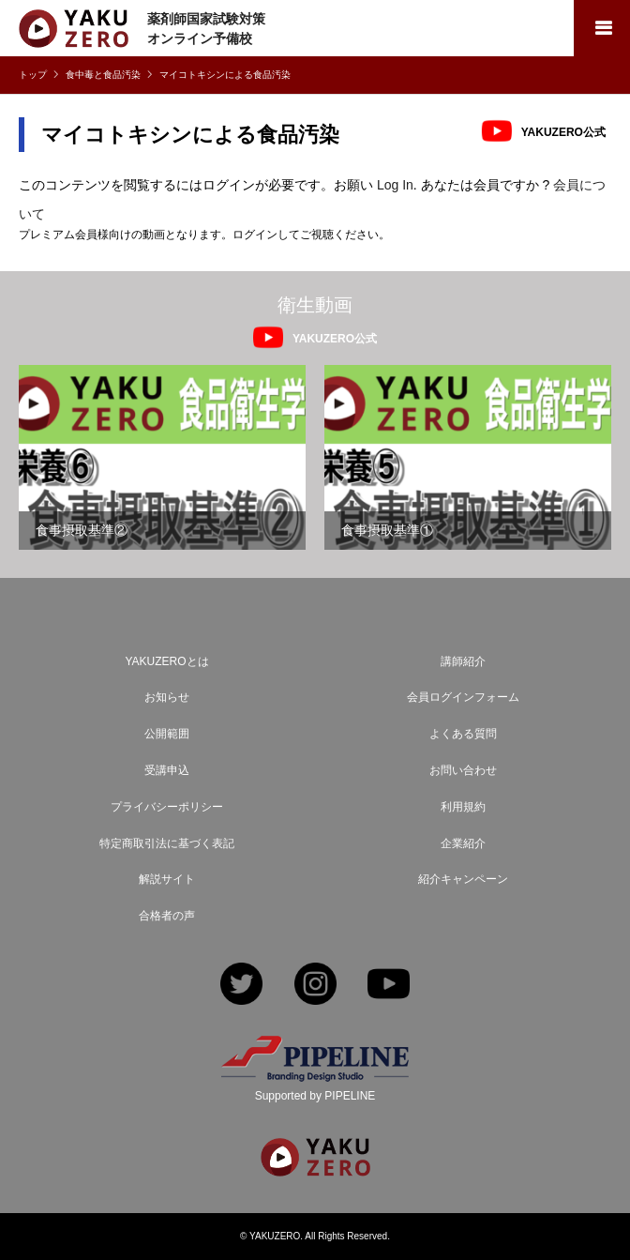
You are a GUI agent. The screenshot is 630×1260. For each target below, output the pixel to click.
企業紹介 (463, 843)
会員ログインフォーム (463, 697)
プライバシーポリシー (167, 806)
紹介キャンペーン (463, 879)
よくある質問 (463, 733)
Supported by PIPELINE (315, 1095)
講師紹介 (463, 661)
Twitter (241, 986)
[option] (162, 457)
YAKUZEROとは (166, 661)
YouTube (389, 986)
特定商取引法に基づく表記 (166, 843)
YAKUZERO (274, 1236)
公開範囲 (166, 733)
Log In (395, 184)
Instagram (315, 986)
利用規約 (463, 806)
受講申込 (166, 770)
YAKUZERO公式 (563, 131)
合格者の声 (167, 915)
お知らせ (166, 697)
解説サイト (167, 879)
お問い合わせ (463, 770)
